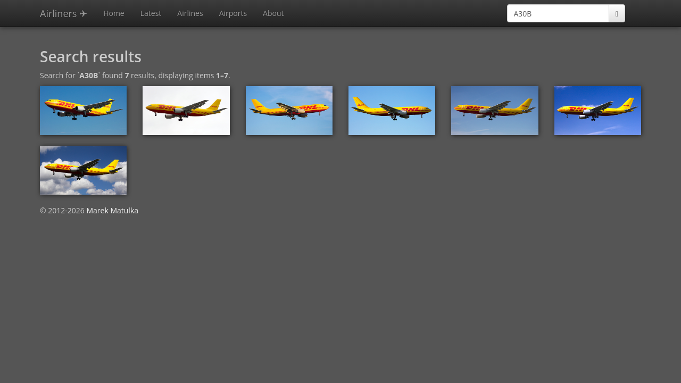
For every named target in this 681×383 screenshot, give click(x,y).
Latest (151, 13)
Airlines (190, 13)
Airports (233, 13)
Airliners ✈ (63, 13)
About (273, 13)
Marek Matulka (112, 210)
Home (113, 13)
